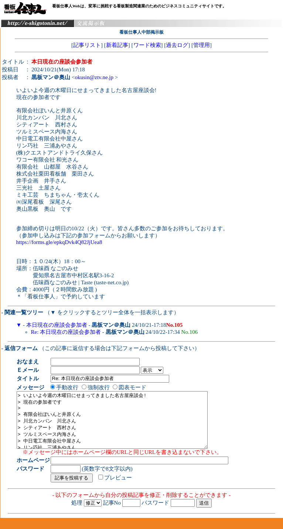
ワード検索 (147, 45)
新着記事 (117, 45)
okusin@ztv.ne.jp (94, 77)
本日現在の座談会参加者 (56, 325)
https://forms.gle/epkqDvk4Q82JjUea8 (59, 242)
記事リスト (87, 45)
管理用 (201, 45)
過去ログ (177, 45)
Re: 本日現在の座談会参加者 (66, 332)
